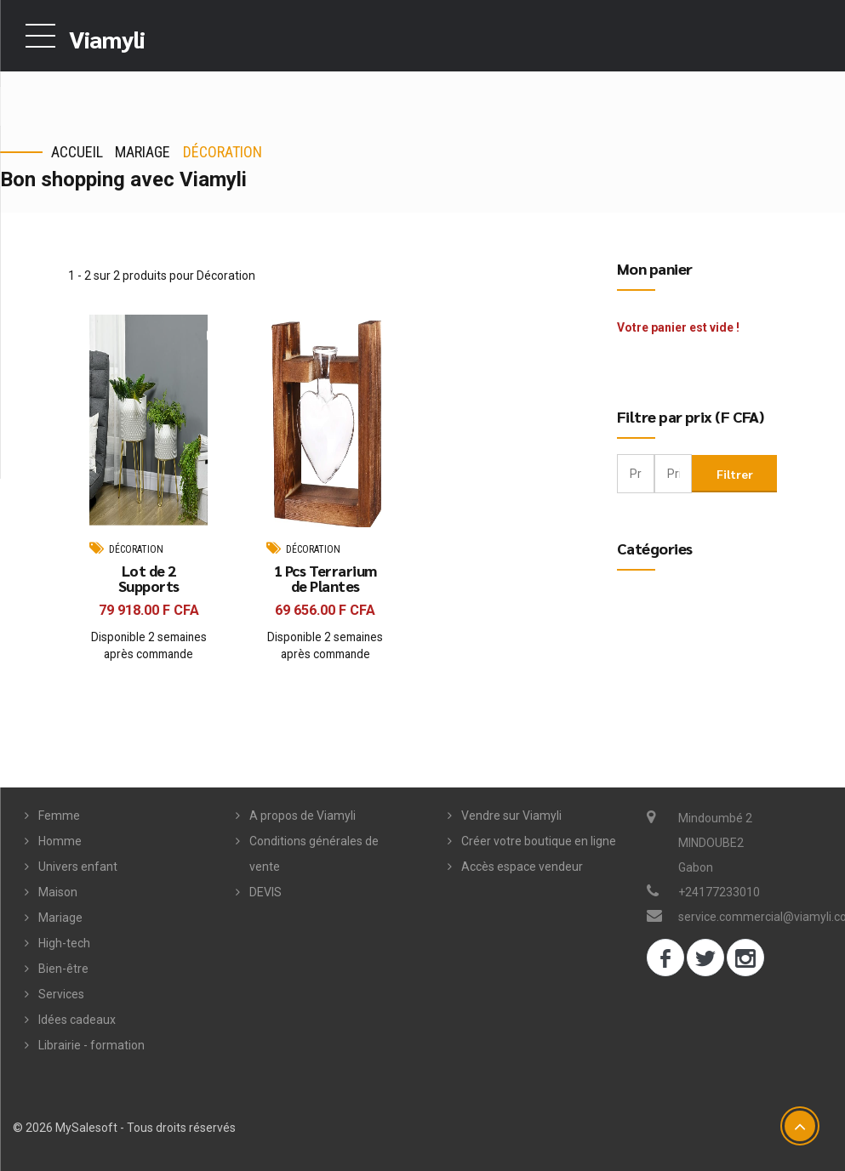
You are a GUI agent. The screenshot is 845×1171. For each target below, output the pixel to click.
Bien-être (63, 968)
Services (61, 994)
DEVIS (265, 892)
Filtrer (735, 472)
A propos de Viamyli (302, 815)
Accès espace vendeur (522, 866)
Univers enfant (77, 866)
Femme (59, 815)
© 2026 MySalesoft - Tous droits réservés (124, 1127)
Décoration (222, 152)
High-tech (64, 943)
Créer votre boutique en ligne (538, 841)
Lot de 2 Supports (149, 578)
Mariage (142, 152)
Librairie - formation (91, 1045)
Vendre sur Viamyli (511, 815)
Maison (57, 892)
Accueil (77, 152)
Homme (60, 841)
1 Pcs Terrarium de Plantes (325, 578)
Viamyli (107, 38)
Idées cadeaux (77, 1019)
